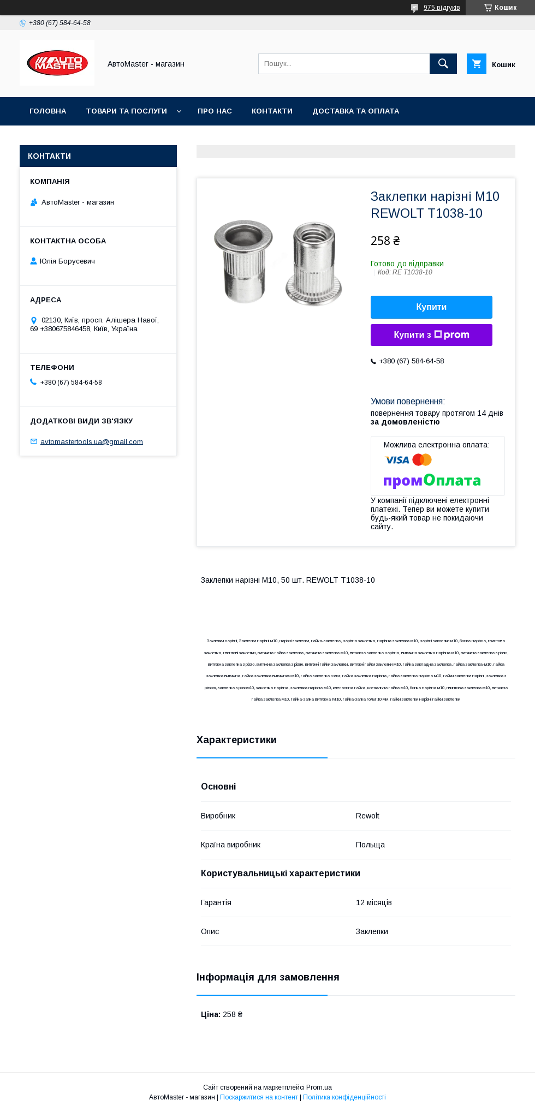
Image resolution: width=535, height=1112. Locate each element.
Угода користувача (182, 139)
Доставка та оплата (355, 111)
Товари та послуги (126, 111)
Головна (47, 111)
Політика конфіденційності (344, 1097)
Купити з (431, 335)
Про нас (215, 111)
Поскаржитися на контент (259, 1097)
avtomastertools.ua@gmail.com (91, 441)
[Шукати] (443, 63)
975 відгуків (442, 7)
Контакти (272, 111)
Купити (432, 307)
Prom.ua (319, 1087)
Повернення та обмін (75, 139)
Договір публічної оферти (300, 139)
